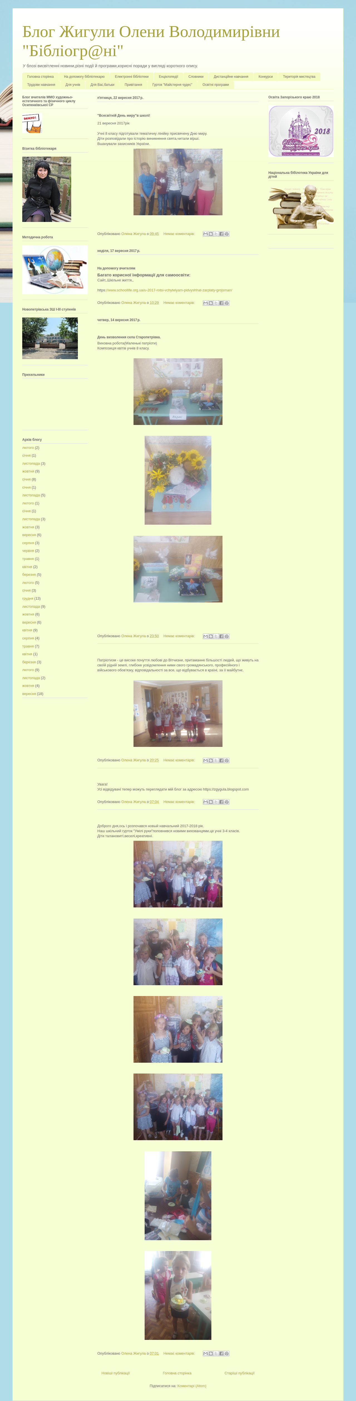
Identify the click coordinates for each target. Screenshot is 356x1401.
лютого (28, 448)
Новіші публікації (116, 1373)
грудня (27, 598)
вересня (29, 535)
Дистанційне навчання (231, 77)
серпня (28, 543)
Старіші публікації (239, 1373)
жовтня (28, 471)
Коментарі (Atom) (191, 1386)
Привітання (133, 85)
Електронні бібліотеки (132, 77)
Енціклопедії (168, 77)
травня (28, 559)
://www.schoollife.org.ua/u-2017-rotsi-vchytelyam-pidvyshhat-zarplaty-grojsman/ (168, 290)
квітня (27, 567)
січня (26, 455)
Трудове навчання (41, 85)
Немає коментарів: (180, 234)
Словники (196, 77)
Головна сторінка (40, 77)
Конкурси (266, 77)
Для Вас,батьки (102, 85)
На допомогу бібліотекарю (84, 77)
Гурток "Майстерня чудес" (172, 85)
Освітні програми (215, 85)
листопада (31, 463)
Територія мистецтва (299, 77)
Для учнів (73, 85)
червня (28, 551)
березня (29, 574)
